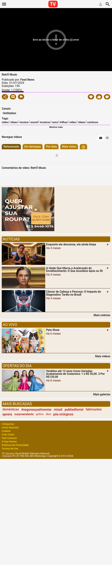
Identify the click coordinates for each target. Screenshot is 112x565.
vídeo (72, 122)
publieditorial (74, 409)
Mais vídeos (102, 356)
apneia (7, 414)
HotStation (9, 113)
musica (24, 122)
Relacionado (11, 146)
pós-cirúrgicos (63, 414)
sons (55, 122)
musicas (45, 122)
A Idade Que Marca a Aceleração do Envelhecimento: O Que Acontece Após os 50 (74, 269)
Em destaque (32, 146)
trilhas (64, 122)
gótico (40, 414)
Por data (51, 146)
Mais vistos (69, 146)
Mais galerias (101, 394)
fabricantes (94, 409)
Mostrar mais (56, 127)
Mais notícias (102, 315)
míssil (58, 409)
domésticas (10, 409)
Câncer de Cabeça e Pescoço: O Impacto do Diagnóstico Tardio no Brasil (73, 293)
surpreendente (24, 414)
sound (34, 122)
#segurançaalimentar (36, 409)
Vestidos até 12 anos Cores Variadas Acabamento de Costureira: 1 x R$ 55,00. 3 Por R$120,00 (75, 373)
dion (48, 414)
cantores (92, 122)
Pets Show (52, 330)
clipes (14, 122)
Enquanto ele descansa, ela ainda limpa (71, 244)
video (5, 122)
